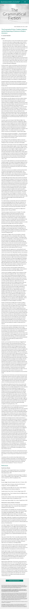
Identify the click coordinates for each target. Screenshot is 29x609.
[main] (14, 13)
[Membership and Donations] (14, 580)
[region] (14, 2)
